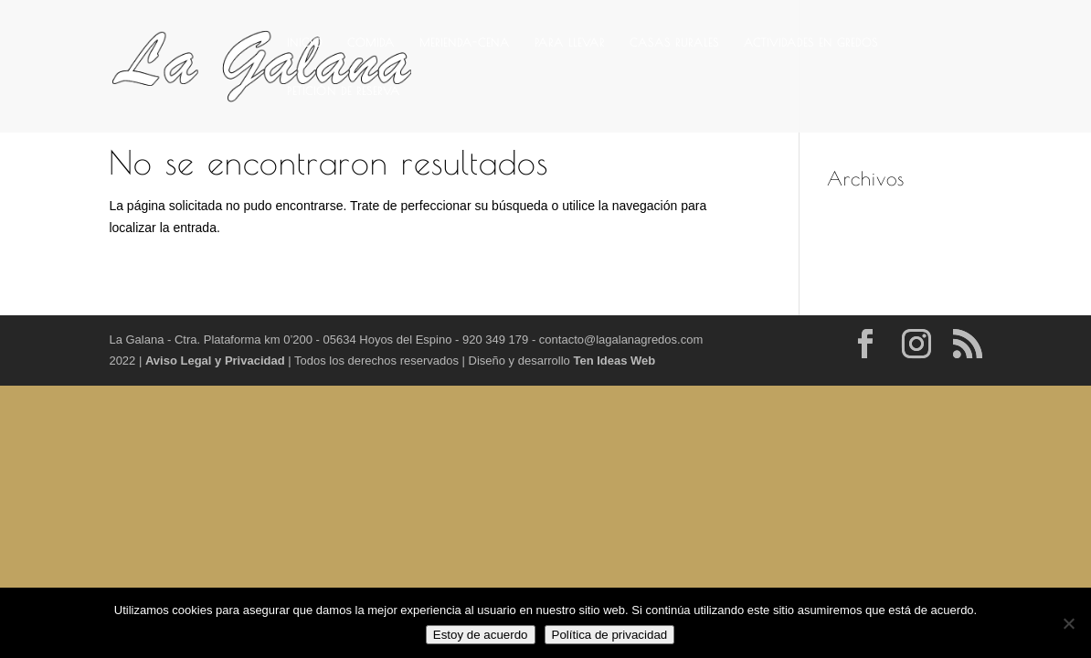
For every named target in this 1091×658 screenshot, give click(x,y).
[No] (1068, 623)
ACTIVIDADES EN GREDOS (811, 42)
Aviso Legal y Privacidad (216, 360)
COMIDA (371, 42)
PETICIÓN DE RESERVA (343, 90)
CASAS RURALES (674, 42)
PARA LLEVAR (570, 42)
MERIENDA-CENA (464, 42)
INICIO (305, 42)
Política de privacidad (610, 635)
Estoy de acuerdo (480, 635)
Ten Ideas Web (614, 360)
